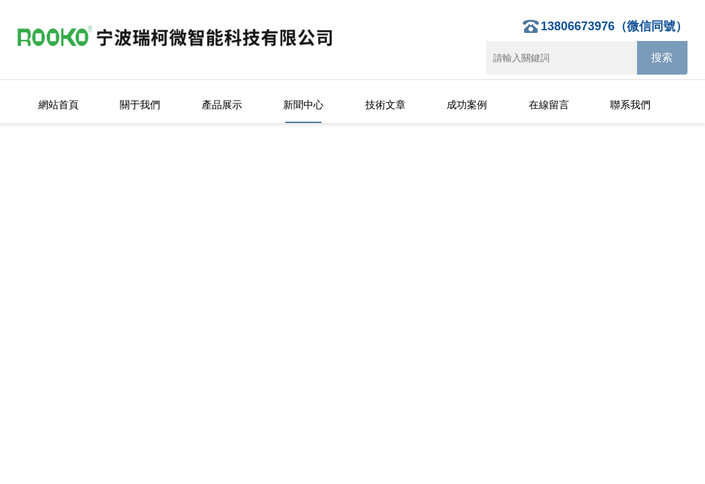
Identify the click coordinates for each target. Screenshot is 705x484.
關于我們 (140, 104)
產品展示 (222, 104)
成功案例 (467, 104)
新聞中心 (303, 104)
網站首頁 (58, 104)
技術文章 (385, 104)
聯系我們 (630, 104)
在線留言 (549, 104)
